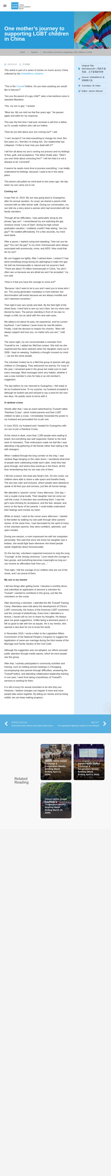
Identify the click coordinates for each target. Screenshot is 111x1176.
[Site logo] (21, 5)
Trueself (20, 86)
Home (22, 52)
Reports (34, 52)
